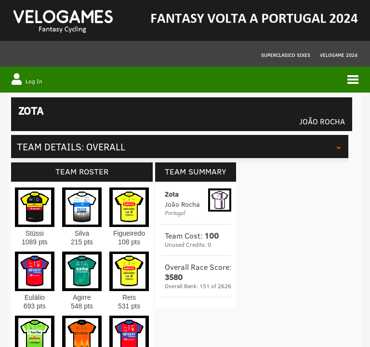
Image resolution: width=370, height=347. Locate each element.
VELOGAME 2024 (338, 55)
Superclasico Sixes (285, 55)
